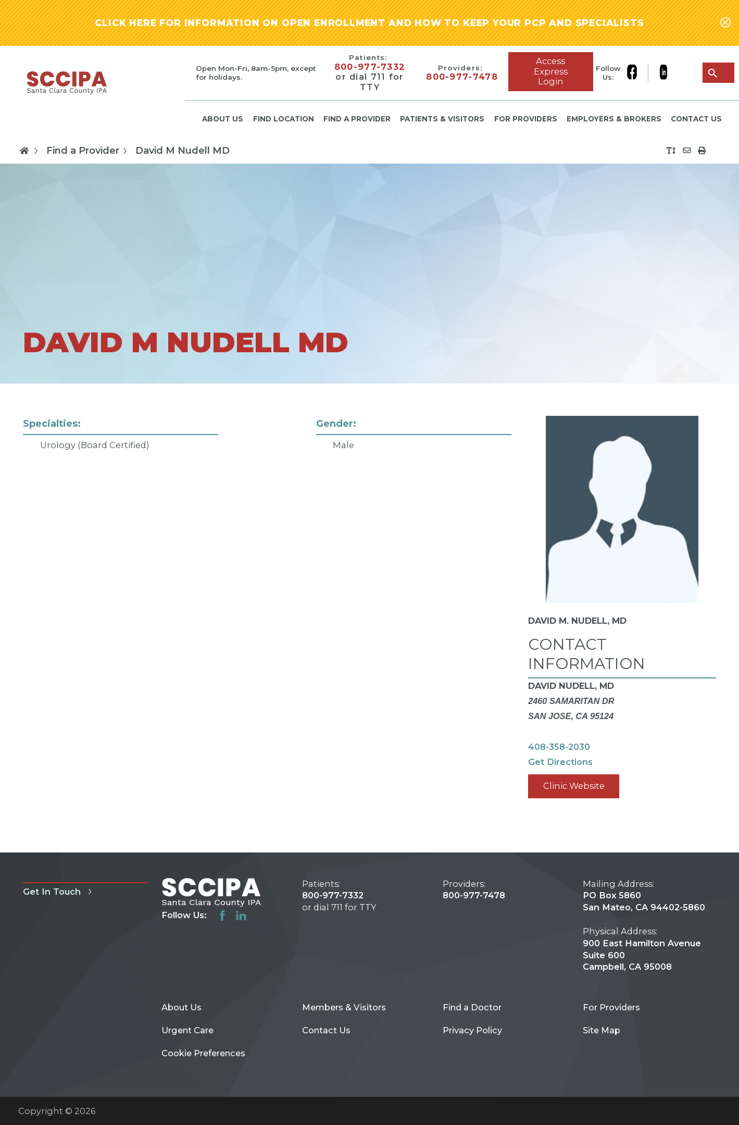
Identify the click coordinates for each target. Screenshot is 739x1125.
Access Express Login (551, 71)
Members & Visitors (344, 1007)
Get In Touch (59, 891)
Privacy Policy (472, 1030)
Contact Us (696, 119)
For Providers (525, 119)
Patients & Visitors (442, 119)
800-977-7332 (370, 67)
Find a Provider (357, 119)
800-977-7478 (462, 77)
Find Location (283, 119)
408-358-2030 (559, 746)
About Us (222, 119)
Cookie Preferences (203, 1053)
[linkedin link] (663, 73)
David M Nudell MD (182, 150)
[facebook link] (637, 73)
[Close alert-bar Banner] (725, 23)
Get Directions (560, 762)
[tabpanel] (369, 618)
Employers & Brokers (614, 119)
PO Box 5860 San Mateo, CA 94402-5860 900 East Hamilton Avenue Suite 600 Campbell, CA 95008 (644, 931)
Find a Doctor (472, 1007)
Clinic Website (574, 786)
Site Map (601, 1030)
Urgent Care (187, 1030)
